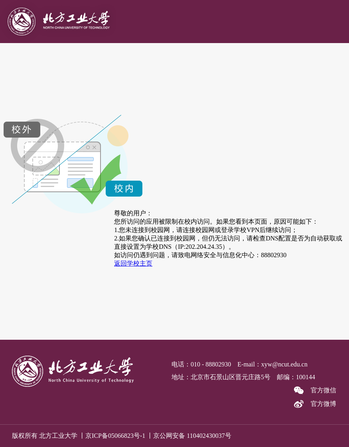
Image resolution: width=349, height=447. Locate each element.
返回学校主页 (133, 263)
